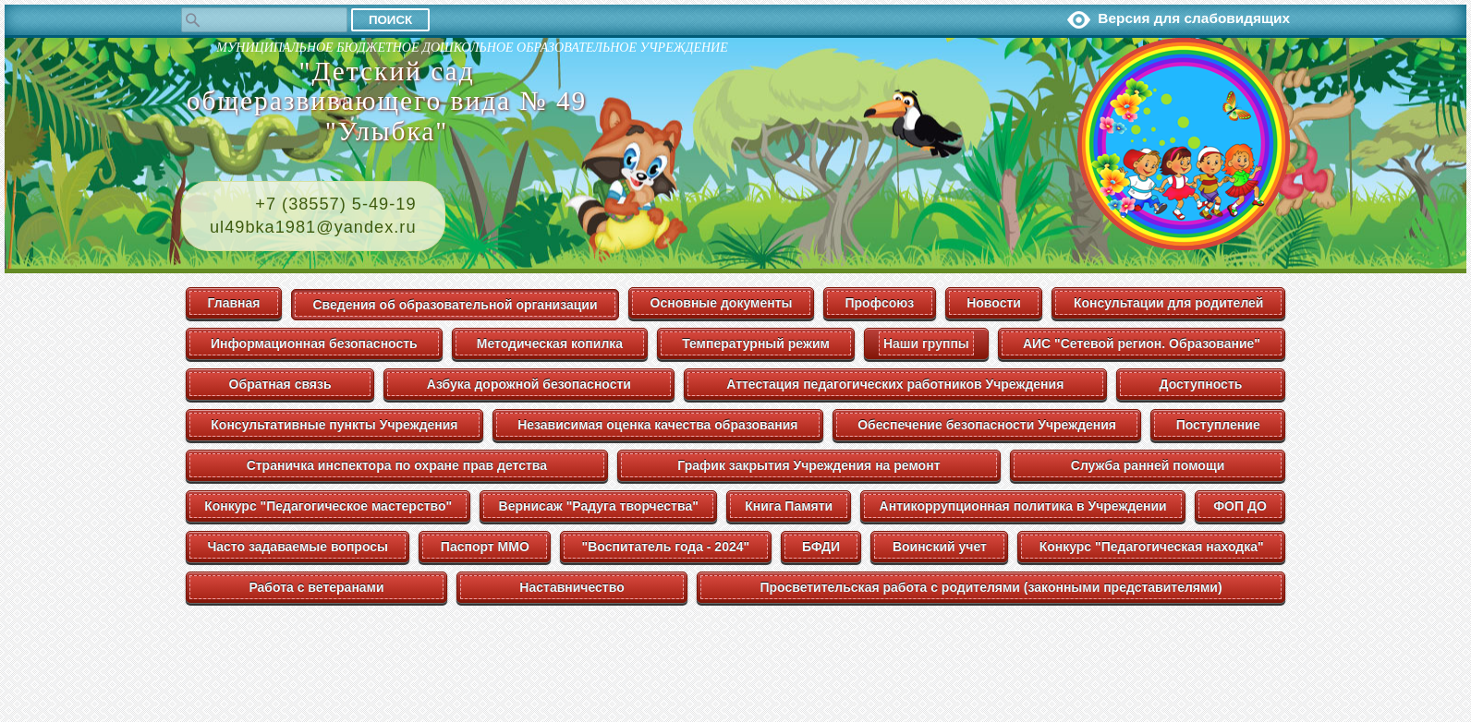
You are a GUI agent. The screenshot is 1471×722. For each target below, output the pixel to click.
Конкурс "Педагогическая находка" (1151, 546)
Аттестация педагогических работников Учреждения (895, 384)
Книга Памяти (789, 506)
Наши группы (926, 343)
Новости (993, 302)
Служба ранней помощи (1148, 465)
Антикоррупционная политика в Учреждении (1023, 506)
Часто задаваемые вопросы (297, 546)
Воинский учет (940, 546)
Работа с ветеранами (316, 587)
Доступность (1201, 384)
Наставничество (571, 587)
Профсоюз (879, 302)
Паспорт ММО (485, 546)
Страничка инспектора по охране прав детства (397, 465)
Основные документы (721, 302)
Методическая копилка (550, 343)
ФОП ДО (1240, 506)
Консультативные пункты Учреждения (334, 424)
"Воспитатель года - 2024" (666, 546)
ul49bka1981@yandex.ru (313, 227)
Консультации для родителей (1169, 302)
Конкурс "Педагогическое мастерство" (328, 506)
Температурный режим (756, 343)
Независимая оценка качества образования (657, 424)
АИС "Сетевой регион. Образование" (1141, 343)
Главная (234, 302)
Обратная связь (280, 384)
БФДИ (821, 546)
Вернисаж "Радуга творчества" (599, 506)
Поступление (1218, 424)
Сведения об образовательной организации (454, 304)
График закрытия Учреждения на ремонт (808, 465)
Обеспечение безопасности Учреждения (986, 424)
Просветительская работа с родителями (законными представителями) (991, 587)
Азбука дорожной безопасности (529, 384)
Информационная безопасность (314, 343)
